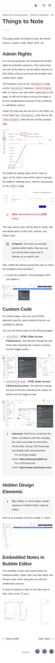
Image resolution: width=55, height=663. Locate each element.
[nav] (50, 5)
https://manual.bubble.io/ (33, 459)
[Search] (44, 5)
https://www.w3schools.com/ (35, 467)
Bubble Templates (39, 15)
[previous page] (10, 639)
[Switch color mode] (36, 5)
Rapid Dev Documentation (15, 15)
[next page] (46, 639)
